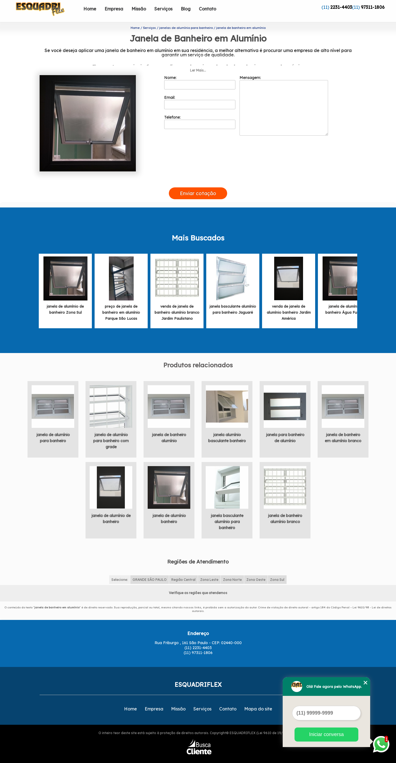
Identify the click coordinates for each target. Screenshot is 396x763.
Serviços (163, 9)
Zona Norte (232, 570)
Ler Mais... (198, 61)
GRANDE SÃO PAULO (150, 570)
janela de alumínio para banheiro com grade (111, 432)
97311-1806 (372, 7)
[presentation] (198, 172)
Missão (138, 9)
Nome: (199, 73)
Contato (207, 9)
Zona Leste (209, 570)
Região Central (183, 570)
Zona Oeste (255, 570)
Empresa (114, 9)
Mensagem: (284, 96)
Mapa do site (258, 700)
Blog (186, 9)
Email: (199, 93)
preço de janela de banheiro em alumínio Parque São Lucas (121, 303)
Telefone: (199, 113)
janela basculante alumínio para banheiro (227, 512)
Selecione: (119, 570)
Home (89, 9)
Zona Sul (277, 570)
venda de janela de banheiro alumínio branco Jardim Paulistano (177, 303)
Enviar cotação (198, 184)
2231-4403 (341, 7)
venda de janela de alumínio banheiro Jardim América (289, 303)
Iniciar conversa (326, 734)
